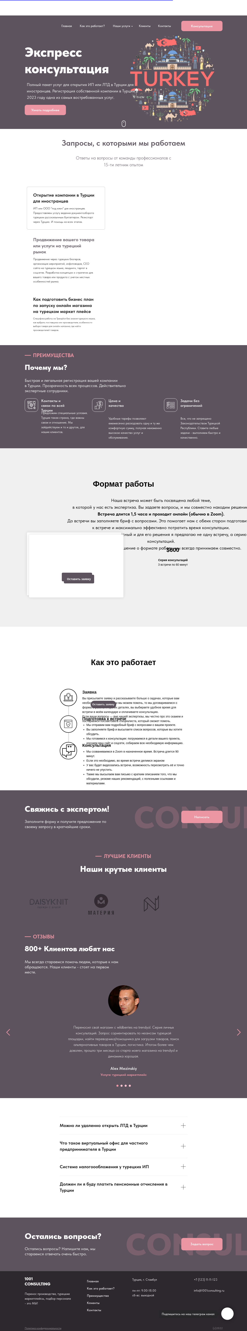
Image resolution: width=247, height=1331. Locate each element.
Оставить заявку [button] (79, 579)
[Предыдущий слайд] (8, 1032)
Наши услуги (121, 26)
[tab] (66, 208)
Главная (66, 26)
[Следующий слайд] (239, 1032)
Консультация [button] (202, 26)
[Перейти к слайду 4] (130, 1086)
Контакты (164, 26)
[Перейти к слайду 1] (117, 1086)
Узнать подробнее (45, 110)
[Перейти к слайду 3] (126, 1086)
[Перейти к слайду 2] (122, 1086)
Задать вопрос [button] (201, 1244)
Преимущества (98, 1296)
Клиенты (145, 26)
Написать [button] (201, 817)
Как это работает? (92, 26)
